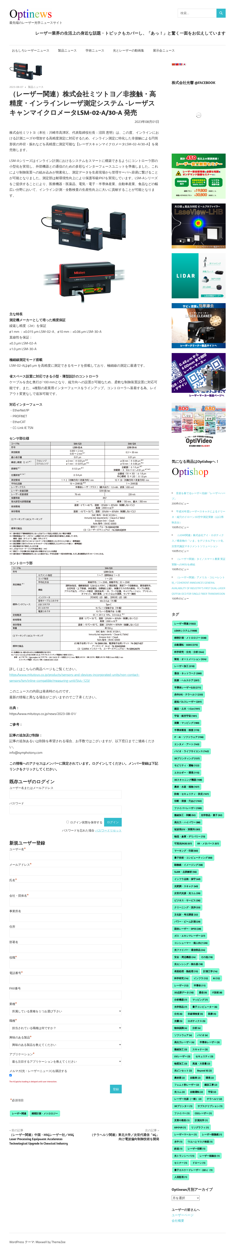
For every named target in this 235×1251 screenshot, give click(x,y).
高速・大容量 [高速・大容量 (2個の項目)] (201, 1063)
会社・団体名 (19, 895)
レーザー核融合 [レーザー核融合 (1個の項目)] (210, 1156)
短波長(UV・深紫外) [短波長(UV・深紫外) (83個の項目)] (187, 829)
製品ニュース (67, 50)
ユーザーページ (183, 1215)
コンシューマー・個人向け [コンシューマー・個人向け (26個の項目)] (190, 943)
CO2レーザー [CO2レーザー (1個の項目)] (203, 1113)
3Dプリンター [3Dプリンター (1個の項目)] (183, 1106)
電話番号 (16, 973)
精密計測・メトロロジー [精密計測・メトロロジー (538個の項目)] (190, 638)
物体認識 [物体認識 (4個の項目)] (180, 1028)
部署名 (13, 942)
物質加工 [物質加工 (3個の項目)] (180, 1063)
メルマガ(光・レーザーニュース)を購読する (38, 1071)
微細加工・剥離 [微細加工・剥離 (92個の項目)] (185, 815)
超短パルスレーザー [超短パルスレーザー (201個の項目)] (188, 701)
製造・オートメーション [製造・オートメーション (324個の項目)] (190, 659)
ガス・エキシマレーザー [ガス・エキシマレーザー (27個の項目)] (189, 936)
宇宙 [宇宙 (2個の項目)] (212, 1092)
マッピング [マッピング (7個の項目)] (200, 999)
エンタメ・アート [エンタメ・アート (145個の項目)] (186, 744)
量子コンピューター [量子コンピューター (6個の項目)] (204, 1007)
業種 (13, 1004)
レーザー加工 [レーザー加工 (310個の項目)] (184, 666)
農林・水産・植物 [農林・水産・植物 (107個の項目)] (186, 787)
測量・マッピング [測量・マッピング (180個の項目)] (186, 723)
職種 (13, 1020)
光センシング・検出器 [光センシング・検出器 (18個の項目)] (188, 964)
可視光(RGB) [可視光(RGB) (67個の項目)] (183, 843)
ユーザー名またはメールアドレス (31, 787)
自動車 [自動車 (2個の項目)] (195, 1078)
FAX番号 (15, 988)
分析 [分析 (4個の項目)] (196, 1028)
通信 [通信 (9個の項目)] (203, 992)
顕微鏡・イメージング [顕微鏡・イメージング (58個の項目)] (188, 865)
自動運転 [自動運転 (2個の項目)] (196, 1092)
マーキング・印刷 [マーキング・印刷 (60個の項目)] (186, 850)
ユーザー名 (17, 849)
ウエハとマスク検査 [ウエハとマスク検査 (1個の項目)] (200, 1141)
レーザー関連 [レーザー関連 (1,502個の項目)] (185, 623)
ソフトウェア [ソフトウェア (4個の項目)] (183, 1035)
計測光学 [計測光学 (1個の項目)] (201, 1120)
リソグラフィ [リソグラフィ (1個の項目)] (200, 1127)
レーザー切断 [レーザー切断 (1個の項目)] (196, 1148)
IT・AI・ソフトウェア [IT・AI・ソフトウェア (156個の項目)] (188, 737)
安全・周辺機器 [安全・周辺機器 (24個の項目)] (185, 957)
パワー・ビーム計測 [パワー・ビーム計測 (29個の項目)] (187, 921)
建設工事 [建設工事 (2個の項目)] (210, 1085)
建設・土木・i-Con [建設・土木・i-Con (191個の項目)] (187, 708)
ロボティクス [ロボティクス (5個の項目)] (196, 1021)
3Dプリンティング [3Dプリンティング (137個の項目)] (187, 758)
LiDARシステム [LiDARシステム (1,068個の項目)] (185, 630)
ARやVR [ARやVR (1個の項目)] (180, 1127)
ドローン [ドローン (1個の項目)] (198, 1163)
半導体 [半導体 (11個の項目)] (199, 985)
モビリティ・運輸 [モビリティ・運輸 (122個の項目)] (186, 765)
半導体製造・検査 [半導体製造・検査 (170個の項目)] (186, 730)
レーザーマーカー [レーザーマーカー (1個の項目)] (185, 1134)
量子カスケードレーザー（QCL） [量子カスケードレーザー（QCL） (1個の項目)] (193, 1170)
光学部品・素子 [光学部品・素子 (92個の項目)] (211, 815)
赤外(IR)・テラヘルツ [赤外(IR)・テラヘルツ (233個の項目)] (188, 694)
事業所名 (15, 911)
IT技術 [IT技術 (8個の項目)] (217, 992)
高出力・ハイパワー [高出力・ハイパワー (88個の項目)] (187, 822)
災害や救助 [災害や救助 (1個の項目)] (181, 1120)
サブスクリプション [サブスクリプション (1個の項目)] (210, 1106)
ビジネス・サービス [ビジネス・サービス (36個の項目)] (187, 900)
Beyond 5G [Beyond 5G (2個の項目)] (204, 1070)
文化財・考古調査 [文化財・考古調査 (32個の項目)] (186, 914)
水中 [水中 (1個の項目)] (178, 1141)
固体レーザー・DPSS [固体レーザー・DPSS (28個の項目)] (187, 929)
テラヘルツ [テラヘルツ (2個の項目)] (214, 1099)
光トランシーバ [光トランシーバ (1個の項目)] (184, 1156)
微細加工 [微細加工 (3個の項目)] (180, 1049)
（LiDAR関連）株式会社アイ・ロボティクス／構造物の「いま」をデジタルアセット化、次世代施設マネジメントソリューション (199, 540)
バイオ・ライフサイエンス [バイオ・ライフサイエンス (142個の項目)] (191, 751)
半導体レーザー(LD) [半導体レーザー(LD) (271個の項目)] (187, 687)
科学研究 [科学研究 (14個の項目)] (181, 978)
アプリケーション (22, 1054)
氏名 (13, 880)
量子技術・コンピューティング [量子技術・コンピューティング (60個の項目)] (193, 857)
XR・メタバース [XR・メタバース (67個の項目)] (208, 843)
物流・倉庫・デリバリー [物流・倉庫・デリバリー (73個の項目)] (189, 836)
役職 (13, 957)
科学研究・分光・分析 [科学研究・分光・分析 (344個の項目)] (189, 652)
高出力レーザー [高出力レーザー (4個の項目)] (184, 1042)
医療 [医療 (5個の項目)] (212, 1014)
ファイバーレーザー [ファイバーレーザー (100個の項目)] (188, 808)
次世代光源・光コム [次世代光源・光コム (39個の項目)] (187, 893)
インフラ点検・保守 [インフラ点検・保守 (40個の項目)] (187, 879)
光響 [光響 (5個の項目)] (178, 1021)
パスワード (16, 803)
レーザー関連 (19, 1113)
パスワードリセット (108, 830)
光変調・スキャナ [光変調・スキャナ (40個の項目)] (186, 886)
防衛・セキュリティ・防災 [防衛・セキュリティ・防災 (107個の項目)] (191, 794)
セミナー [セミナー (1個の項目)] (180, 1163)
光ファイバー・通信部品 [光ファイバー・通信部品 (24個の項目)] (189, 950)
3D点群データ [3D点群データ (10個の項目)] (184, 992)
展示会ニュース (164, 50)
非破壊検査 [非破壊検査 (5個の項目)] (195, 1014)
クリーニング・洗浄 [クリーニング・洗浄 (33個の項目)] (187, 907)
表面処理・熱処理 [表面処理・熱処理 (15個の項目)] (186, 971)
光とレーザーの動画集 (128, 50)
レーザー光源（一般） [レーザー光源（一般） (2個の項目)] (187, 1099)
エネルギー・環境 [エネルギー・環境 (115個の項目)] (186, 772)
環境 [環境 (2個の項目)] (210, 1078)
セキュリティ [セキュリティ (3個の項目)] (204, 1056)
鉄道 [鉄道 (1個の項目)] (178, 1148)
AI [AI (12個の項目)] (216, 978)
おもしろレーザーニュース (30, 50)
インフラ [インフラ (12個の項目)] (201, 978)
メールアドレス (20, 864)
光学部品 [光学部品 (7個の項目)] (180, 1007)
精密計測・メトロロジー (45, 1113)
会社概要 (178, 1220)
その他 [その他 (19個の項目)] (207, 957)
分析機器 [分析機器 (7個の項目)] (180, 999)
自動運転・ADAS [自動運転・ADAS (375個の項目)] (186, 645)
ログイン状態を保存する (86, 822)
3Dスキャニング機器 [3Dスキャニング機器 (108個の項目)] (188, 780)
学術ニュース (95, 50)
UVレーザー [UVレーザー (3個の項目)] (182, 1056)
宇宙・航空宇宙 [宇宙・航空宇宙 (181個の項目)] (185, 716)
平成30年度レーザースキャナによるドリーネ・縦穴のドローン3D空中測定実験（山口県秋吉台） (198, 516)
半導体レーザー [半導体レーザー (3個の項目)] (210, 1042)
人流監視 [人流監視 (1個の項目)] (180, 1177)
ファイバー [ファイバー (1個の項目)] (181, 1113)
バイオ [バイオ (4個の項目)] (202, 1035)
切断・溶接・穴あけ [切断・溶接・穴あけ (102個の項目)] (188, 801)
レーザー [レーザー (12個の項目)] (181, 985)
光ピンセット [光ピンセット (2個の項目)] (183, 1070)
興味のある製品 (20, 1037)
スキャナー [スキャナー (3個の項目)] (200, 1049)
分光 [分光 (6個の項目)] (178, 1014)
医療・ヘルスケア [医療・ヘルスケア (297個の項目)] (186, 680)
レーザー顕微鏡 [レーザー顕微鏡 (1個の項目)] (212, 1134)
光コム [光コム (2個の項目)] (179, 1092)
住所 (12, 926)
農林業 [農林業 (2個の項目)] (179, 1078)
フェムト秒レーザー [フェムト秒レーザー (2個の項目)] (186, 1085)
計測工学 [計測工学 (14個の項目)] (210, 971)
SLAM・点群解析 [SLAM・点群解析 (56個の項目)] (185, 872)
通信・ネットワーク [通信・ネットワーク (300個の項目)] (188, 673)
